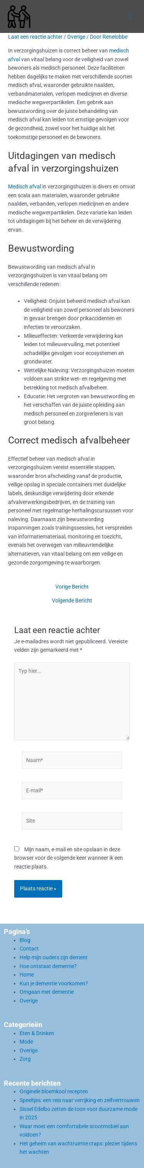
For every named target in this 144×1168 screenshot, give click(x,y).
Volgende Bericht (72, 601)
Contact (29, 949)
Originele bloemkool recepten (54, 1091)
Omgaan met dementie (47, 992)
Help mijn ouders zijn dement (54, 957)
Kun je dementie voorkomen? (54, 983)
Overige (76, 37)
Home (27, 975)
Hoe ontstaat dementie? (48, 966)
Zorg (25, 1059)
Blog (25, 940)
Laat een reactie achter (35, 37)
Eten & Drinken (37, 1033)
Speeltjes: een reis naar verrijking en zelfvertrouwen (80, 1100)
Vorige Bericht (72, 587)
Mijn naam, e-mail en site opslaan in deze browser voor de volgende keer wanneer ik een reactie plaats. (68, 858)
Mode (26, 1042)
